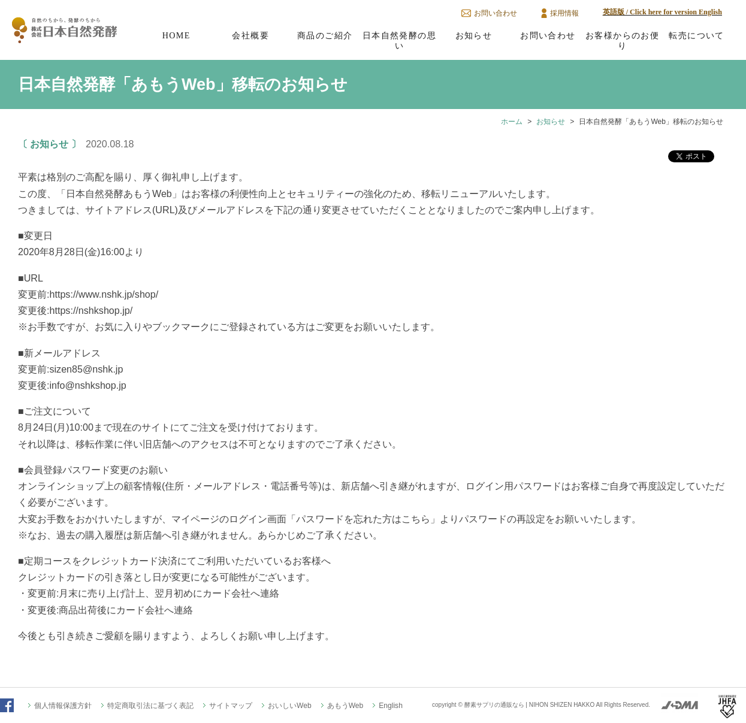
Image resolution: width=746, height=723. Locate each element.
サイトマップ (230, 705)
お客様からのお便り (622, 40)
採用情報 (564, 13)
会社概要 (250, 35)
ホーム (511, 121)
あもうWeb (345, 705)
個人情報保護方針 (63, 705)
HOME (176, 35)
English (391, 705)
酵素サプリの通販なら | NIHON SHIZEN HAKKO (529, 704)
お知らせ (474, 35)
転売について (696, 35)
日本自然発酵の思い (399, 40)
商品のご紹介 (324, 35)
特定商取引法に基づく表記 (150, 705)
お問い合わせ (495, 13)
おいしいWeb (290, 705)
